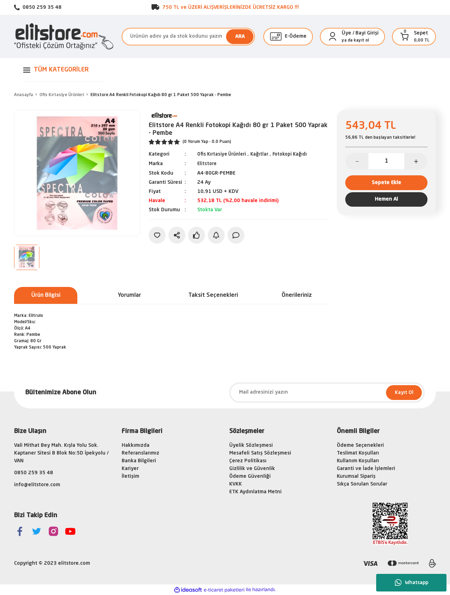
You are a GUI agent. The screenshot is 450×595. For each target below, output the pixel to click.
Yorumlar (129, 295)
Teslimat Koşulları (358, 453)
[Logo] (63, 36)
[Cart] (404, 36)
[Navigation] (63, 70)
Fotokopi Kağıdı (296, 154)
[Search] (188, 36)
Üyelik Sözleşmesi (251, 445)
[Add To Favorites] (157, 234)
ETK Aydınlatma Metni (255, 491)
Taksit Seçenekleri (213, 295)
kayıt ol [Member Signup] (361, 40)
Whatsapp (411, 583)
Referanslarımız (140, 453)
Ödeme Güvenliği (250, 476)
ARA (240, 36)
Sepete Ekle (386, 184)
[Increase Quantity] (415, 161)
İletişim (130, 476)
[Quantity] (386, 161)
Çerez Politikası (247, 460)
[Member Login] (332, 36)
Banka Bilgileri (139, 460)
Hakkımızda (135, 445)
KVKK (235, 484)
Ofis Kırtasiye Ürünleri (223, 154)
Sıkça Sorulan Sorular (362, 484)
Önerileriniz (297, 295)
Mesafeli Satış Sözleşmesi (260, 453)
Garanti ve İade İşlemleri (366, 468)
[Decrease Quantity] (357, 161)
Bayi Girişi (367, 33)
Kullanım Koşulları (358, 460)
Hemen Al (386, 203)
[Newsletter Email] (327, 392)
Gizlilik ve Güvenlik (252, 468)
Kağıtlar (263, 154)
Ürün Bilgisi (45, 295)
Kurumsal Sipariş (356, 476)
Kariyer (130, 468)
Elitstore (207, 163)
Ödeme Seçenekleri (360, 445)
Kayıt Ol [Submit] (404, 392)
